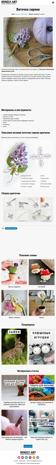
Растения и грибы (11, 228)
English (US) (22, 461)
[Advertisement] (28, 94)
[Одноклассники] (34, 457)
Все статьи (28, 446)
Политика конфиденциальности (34, 461)
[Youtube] (22, 457)
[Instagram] (18, 457)
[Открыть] (53, 2)
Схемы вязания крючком (9, 2)
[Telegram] (26, 457)
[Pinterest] (30, 457)
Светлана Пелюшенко (21, 14)
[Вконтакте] (37, 457)
